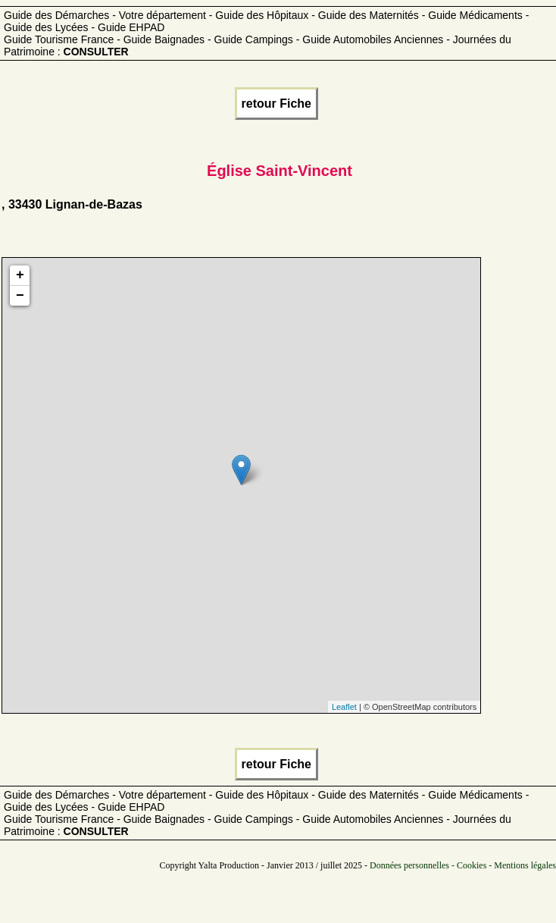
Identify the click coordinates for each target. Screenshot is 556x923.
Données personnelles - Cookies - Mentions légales (463, 865)
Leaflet (344, 706)
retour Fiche (276, 103)
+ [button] (20, 275)
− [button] (20, 296)
